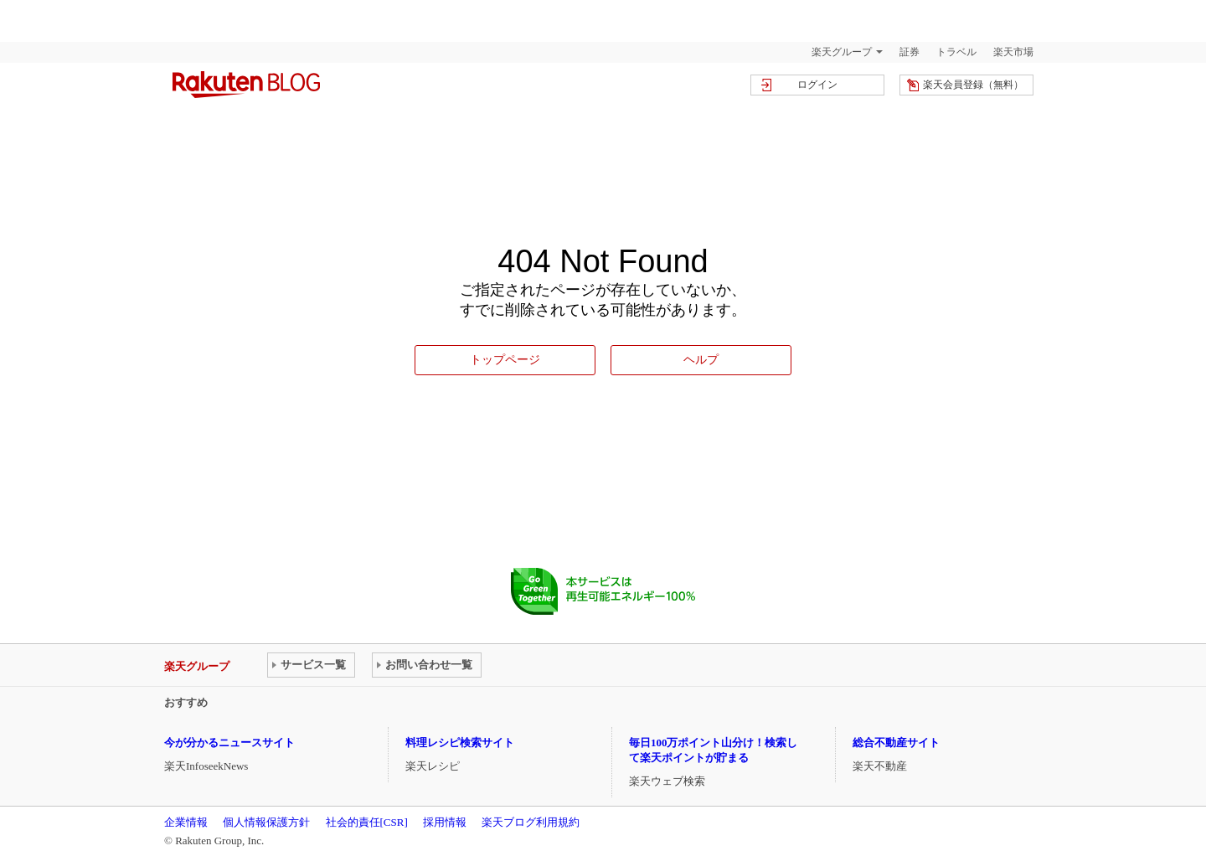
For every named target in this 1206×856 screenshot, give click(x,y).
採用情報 (444, 822)
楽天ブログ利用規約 (531, 822)
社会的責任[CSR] (367, 822)
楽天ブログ (246, 84)
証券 (909, 52)
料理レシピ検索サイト (459, 742)
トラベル (956, 52)
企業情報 (186, 822)
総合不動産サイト (896, 742)
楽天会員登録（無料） (973, 84)
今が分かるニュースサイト (229, 742)
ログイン (817, 84)
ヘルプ (701, 359)
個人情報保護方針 (266, 822)
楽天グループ (842, 52)
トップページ (505, 359)
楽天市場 (1013, 52)
